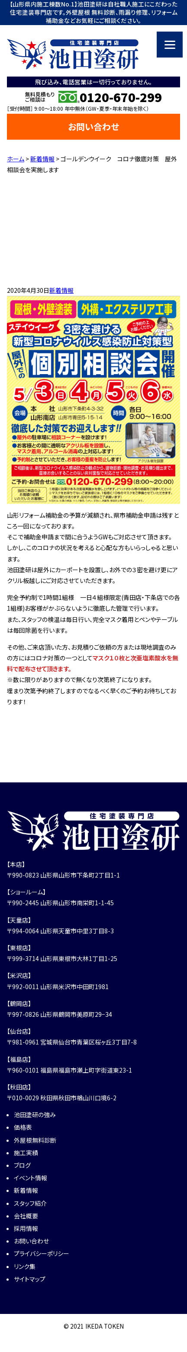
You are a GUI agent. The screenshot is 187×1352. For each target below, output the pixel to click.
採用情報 (26, 1228)
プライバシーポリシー (41, 1253)
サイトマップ (29, 1279)
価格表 (23, 1127)
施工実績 (26, 1152)
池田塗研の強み (35, 1114)
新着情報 (61, 290)
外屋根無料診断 (35, 1140)
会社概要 (26, 1215)
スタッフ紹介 (30, 1203)
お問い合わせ (93, 126)
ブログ (22, 1165)
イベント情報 (30, 1177)
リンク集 (24, 1266)
